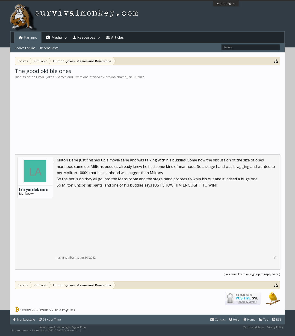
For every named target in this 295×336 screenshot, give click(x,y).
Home (249, 319)
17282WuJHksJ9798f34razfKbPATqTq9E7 (47, 310)
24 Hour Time (50, 319)
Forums (30, 37)
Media (56, 37)
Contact (217, 319)
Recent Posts (49, 48)
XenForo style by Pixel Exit (98, 330)
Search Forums (25, 48)
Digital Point (79, 327)
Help (234, 319)
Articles (117, 37)
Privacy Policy (274, 327)
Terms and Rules (253, 327)
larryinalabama (115, 77)
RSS (277, 319)
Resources (86, 37)
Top (263, 319)
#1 (275, 258)
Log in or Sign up (226, 3)
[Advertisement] (147, 114)
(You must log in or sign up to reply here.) (252, 274)
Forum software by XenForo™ (45, 330)
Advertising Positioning (53, 327)
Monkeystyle (24, 319)
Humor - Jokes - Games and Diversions (61, 77)
